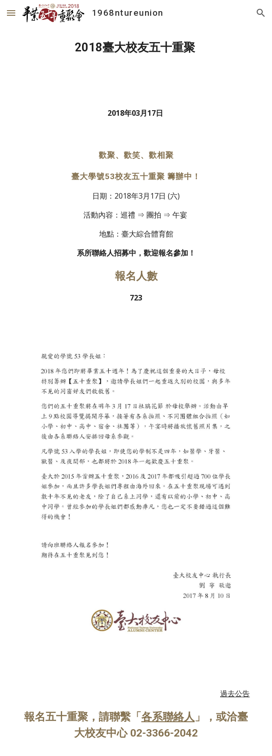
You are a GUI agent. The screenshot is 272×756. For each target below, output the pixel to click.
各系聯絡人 (168, 717)
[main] (136, 48)
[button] (11, 12)
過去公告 (235, 693)
